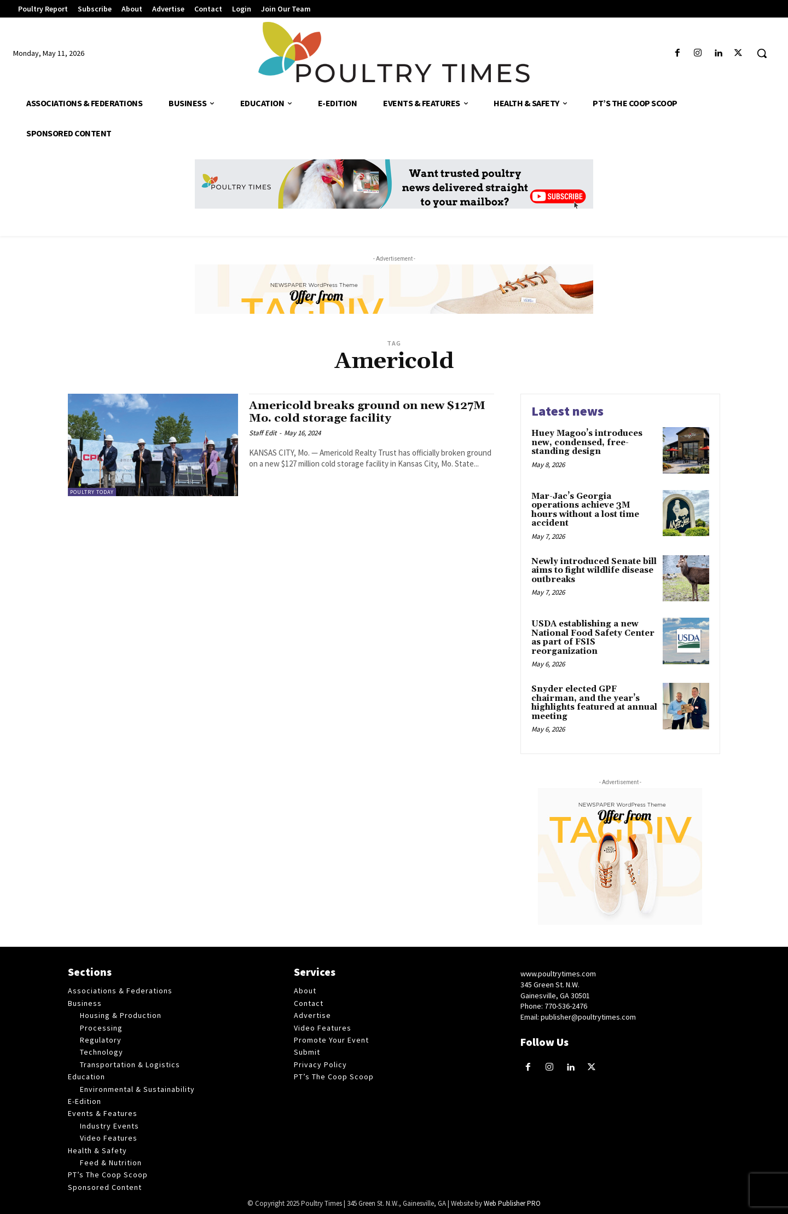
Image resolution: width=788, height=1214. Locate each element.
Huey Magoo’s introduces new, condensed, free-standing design (586, 442)
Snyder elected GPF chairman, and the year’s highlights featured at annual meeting (594, 703)
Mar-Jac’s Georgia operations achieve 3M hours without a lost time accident (585, 510)
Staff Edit (262, 433)
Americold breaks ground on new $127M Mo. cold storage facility (368, 412)
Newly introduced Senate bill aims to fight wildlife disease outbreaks (594, 570)
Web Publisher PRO (512, 1203)
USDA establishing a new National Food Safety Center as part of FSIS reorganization (592, 638)
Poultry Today (92, 492)
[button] (762, 53)
